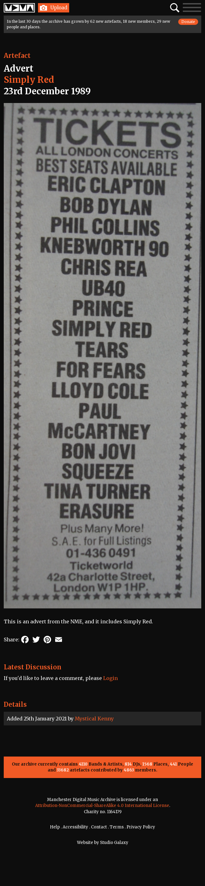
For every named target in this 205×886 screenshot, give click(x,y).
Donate (188, 21)
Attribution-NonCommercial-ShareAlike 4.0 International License (102, 805)
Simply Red (29, 79)
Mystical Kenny (94, 718)
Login (110, 678)
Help (55, 827)
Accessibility (75, 827)
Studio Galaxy (114, 842)
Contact (99, 827)
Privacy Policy (140, 827)
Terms (117, 827)
